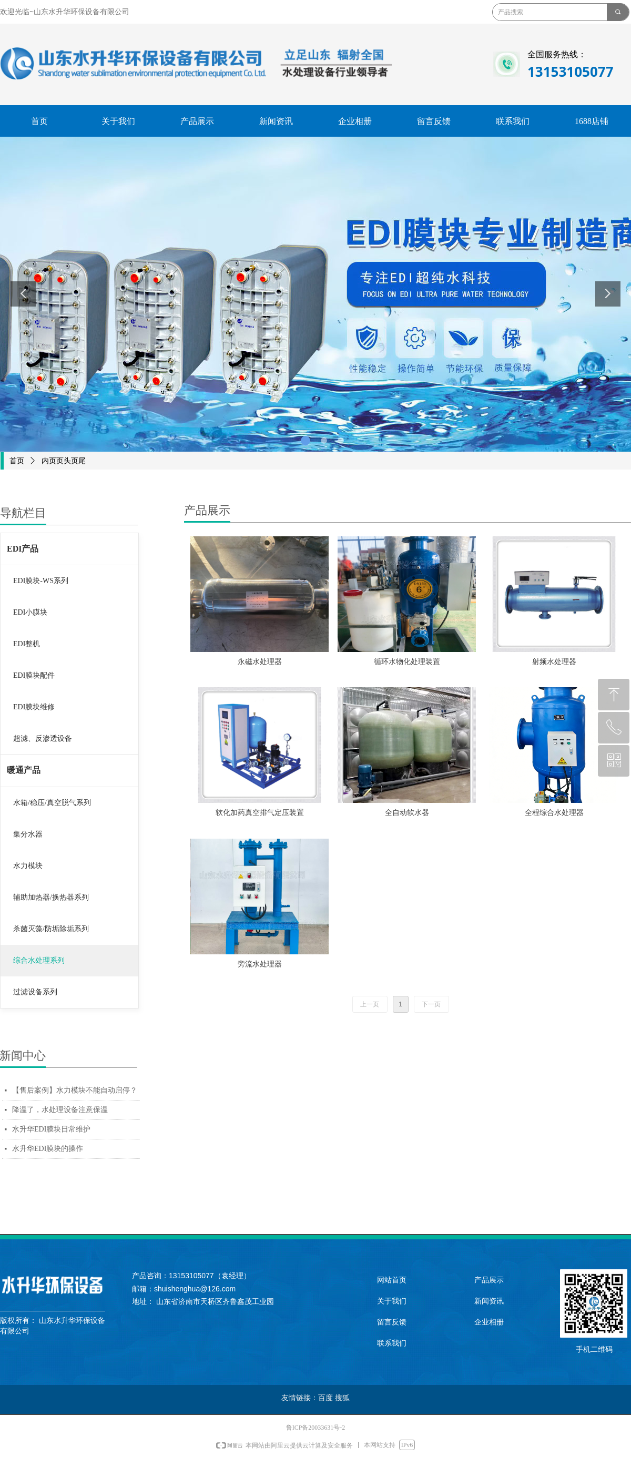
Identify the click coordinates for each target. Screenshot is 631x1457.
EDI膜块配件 (34, 675)
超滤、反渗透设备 (42, 738)
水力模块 (28, 866)
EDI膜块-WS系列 (40, 581)
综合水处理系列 (39, 960)
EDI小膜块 (30, 612)
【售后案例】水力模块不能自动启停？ (74, 1090)
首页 (16, 461)
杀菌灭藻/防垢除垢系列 (51, 929)
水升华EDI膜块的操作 (47, 1149)
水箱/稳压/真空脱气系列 (52, 803)
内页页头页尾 (64, 461)
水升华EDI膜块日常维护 (51, 1129)
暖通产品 (23, 770)
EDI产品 (22, 548)
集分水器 (28, 834)
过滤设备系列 (35, 992)
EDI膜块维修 (34, 707)
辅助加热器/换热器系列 (51, 897)
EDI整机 (26, 644)
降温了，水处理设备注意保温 (60, 1110)
